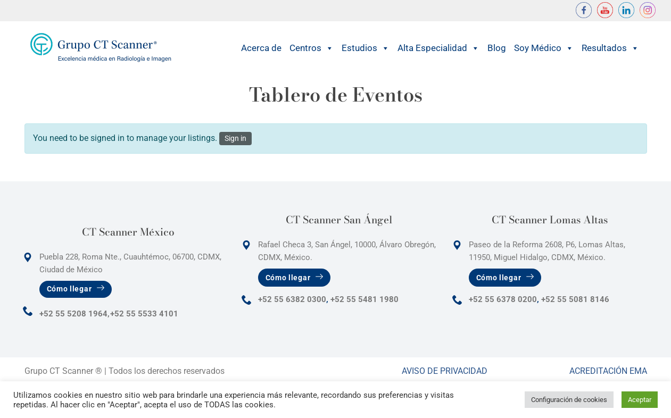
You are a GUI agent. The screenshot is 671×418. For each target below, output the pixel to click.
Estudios (366, 48)
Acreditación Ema (608, 371)
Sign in (235, 138)
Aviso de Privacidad (444, 371)
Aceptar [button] (639, 400)
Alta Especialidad (438, 48)
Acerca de (261, 48)
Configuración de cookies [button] (569, 400)
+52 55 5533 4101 (144, 314)
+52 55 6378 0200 (503, 299)
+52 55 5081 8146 (575, 299)
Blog (496, 48)
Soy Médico (544, 48)
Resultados (610, 48)
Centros (311, 48)
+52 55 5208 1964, (74, 314)
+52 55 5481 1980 (364, 299)
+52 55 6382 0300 (292, 299)
